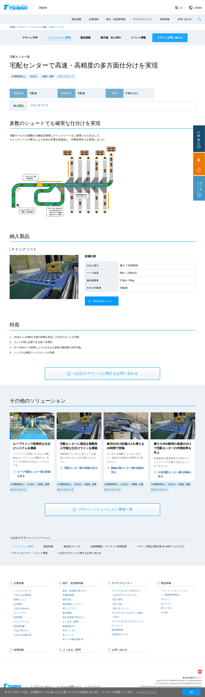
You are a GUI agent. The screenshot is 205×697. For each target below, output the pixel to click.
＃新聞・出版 (137, 484)
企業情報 (93, 19)
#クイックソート (66, 76)
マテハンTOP (30, 37)
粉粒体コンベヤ (72, 546)
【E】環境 (117, 599)
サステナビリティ (142, 19)
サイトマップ (94, 686)
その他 (164, 612)
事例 (59, 37)
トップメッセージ (22, 590)
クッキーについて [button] (146, 692)
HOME (12, 27)
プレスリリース (21, 621)
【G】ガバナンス (120, 608)
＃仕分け (31, 484)
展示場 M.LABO (110, 37)
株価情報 (67, 626)
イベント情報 (138, 37)
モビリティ (166, 603)
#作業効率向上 (18, 76)
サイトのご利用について (70, 686)
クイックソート (40, 105)
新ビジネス (166, 608)
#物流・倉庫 (47, 76)
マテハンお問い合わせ (170, 37)
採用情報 (165, 19)
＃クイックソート (18, 489)
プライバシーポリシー (43, 686)
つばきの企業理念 (22, 595)
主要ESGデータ (120, 634)
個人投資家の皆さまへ (74, 617)
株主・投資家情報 (115, 19)
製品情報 (76, 19)
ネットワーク (20, 613)
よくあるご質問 (70, 621)
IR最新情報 (68, 595)
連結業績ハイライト (73, 604)
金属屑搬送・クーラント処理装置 (109, 546)
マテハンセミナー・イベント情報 (30, 553)
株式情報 (67, 613)
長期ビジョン (20, 599)
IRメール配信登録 (72, 639)
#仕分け (33, 76)
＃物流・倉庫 (43, 484)
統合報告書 (19, 626)
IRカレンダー (69, 630)
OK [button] (191, 692)
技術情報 (17, 617)
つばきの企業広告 (22, 635)
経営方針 (67, 599)
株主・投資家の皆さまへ (75, 590)
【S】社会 (117, 604)
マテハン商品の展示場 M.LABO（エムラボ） (161, 546)
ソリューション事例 (38, 27)
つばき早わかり (21, 630)
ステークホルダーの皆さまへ (126, 590)
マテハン (22, 27)
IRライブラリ (69, 608)
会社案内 (17, 604)
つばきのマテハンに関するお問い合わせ (79, 553)
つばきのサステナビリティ (125, 595)
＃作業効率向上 (17, 484)
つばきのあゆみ (21, 608)
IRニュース (68, 635)
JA (181, 7)
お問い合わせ (184, 19)
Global (198, 7)
